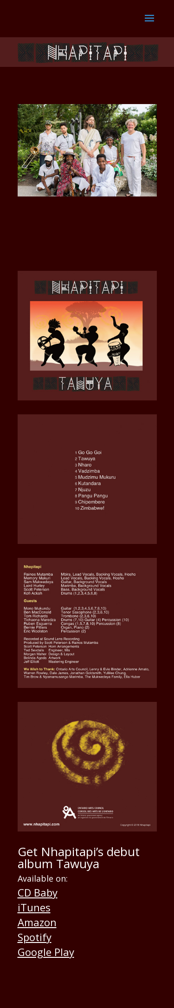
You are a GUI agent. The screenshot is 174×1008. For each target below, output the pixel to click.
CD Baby (38, 892)
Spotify (35, 937)
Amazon (37, 922)
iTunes (34, 907)
